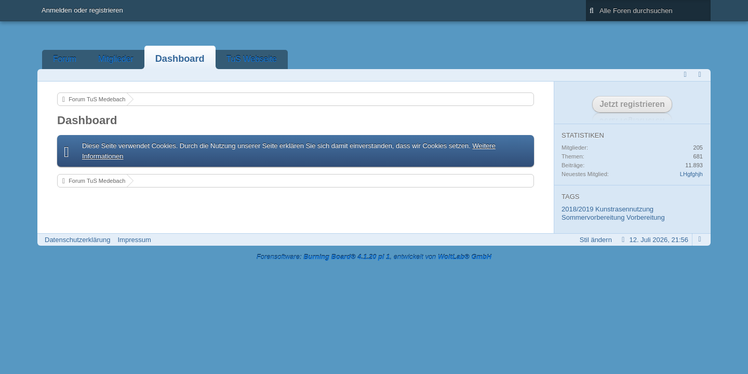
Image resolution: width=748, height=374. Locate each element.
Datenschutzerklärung (77, 240)
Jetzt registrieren (632, 104)
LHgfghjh (691, 174)
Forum (64, 59)
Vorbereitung (645, 217)
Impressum (134, 240)
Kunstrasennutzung (624, 209)
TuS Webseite (251, 59)
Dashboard (180, 59)
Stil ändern (596, 240)
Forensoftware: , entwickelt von (374, 257)
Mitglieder (115, 59)
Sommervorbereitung (593, 217)
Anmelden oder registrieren (82, 10)
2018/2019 (577, 209)
